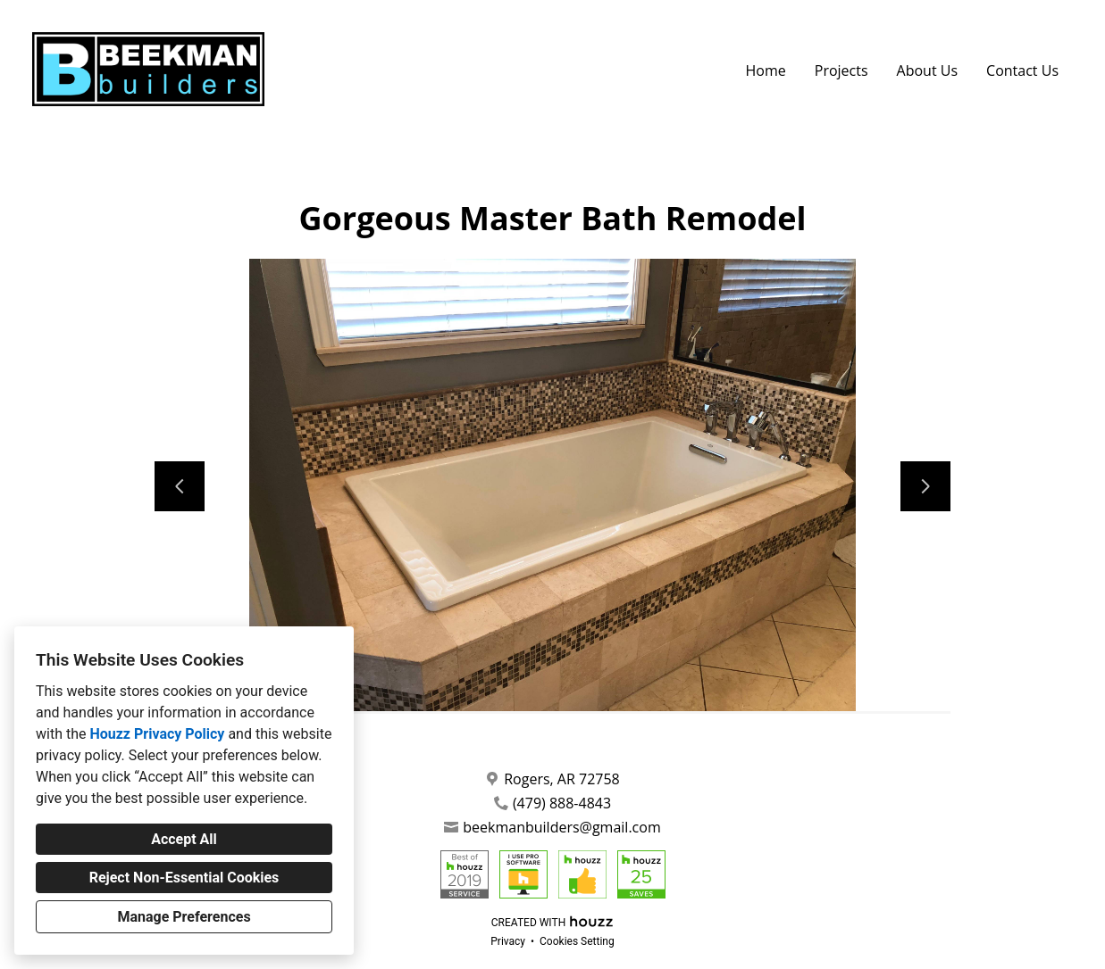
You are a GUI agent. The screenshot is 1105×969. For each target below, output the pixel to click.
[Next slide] (925, 486)
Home (766, 70)
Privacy (507, 941)
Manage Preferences (183, 916)
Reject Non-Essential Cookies (184, 877)
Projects (841, 70)
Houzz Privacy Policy (156, 733)
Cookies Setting (577, 941)
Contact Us (1022, 70)
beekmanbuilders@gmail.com (561, 827)
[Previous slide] (180, 486)
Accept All (184, 839)
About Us (928, 70)
